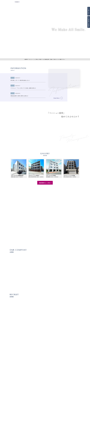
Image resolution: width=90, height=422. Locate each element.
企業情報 (66, 1)
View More (56, 102)
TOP (57, 1)
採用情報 (83, 1)
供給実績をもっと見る (45, 183)
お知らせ (61, 1)
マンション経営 (72, 1)
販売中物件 (79, 1)
